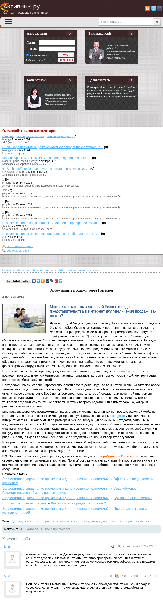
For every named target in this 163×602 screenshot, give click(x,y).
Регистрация (66, 59)
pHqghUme (8, 182)
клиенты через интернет (71, 521)
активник (142, 521)
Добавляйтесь (99, 80)
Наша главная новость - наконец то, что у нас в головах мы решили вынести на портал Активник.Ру (61, 196)
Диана (6, 226)
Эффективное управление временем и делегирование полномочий (55, 479)
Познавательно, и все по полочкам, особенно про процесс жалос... (51, 223)
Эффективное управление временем (24, 164)
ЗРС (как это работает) (16, 142)
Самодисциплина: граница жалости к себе (27, 229)
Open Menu (9, 22)
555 (5, 190)
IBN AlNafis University (14, 171)
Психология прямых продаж (24, 503)
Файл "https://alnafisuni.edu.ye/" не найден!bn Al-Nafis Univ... (46, 168)
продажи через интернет (34, 521)
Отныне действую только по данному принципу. (37, 136)
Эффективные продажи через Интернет (78, 270)
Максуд (6, 139)
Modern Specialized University (19, 161)
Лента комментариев (20, 246)
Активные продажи (43, 270)
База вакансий (100, 33)
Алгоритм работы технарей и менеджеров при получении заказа (40, 185)
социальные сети (127, 371)
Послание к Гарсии (13, 153)
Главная (6, 270)
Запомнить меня (38, 55)
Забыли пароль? (36, 60)
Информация (22, 270)
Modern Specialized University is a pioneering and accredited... (46, 158)
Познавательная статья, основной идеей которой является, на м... (51, 233)
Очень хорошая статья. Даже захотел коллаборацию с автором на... (52, 147)
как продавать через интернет (113, 521)
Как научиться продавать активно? (78, 503)
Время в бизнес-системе (133, 498)
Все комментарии (18, 250)
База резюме (36, 80)
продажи (118, 416)
